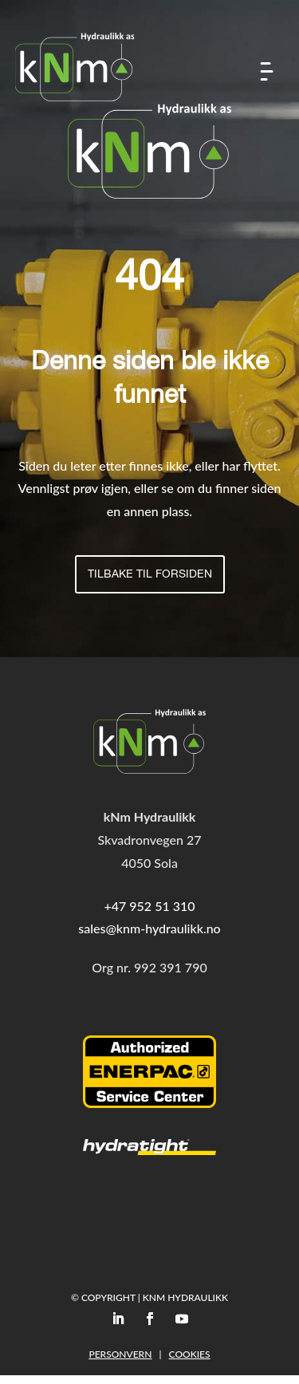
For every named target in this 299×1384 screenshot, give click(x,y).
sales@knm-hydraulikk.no (149, 928)
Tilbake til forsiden (150, 575)
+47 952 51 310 (149, 905)
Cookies (189, 1354)
